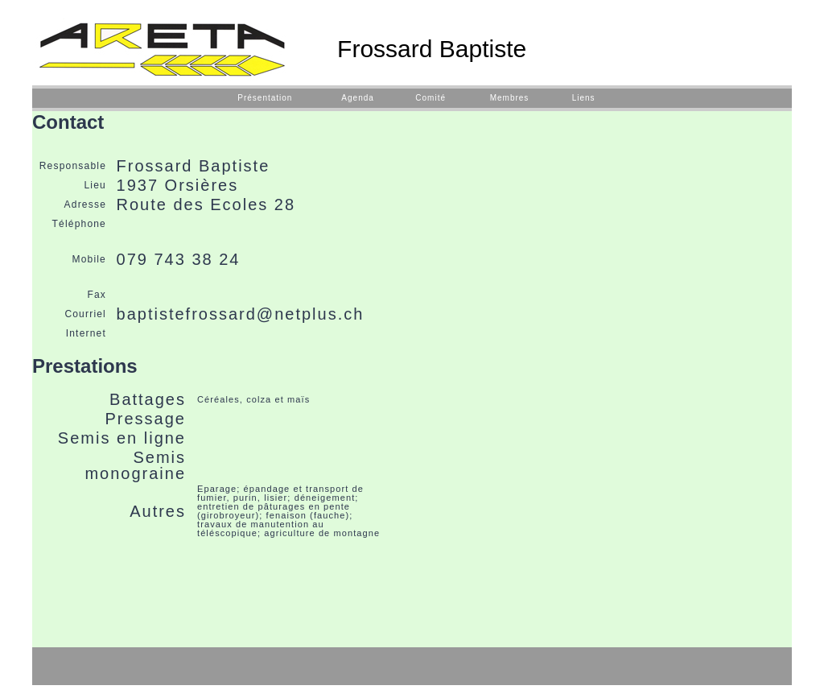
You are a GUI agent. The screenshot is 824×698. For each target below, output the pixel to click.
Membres (509, 97)
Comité (430, 97)
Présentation (264, 97)
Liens (583, 97)
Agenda (357, 97)
